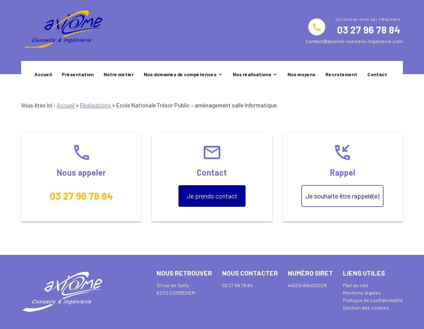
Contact (377, 74)
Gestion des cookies (366, 307)
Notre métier (119, 74)
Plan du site (356, 285)
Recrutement (341, 74)
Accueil (43, 74)
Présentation (78, 74)
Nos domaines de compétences (180, 74)
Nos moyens (301, 74)
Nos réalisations (252, 74)
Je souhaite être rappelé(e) (342, 196)
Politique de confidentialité (373, 300)
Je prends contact (212, 196)
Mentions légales (362, 292)
